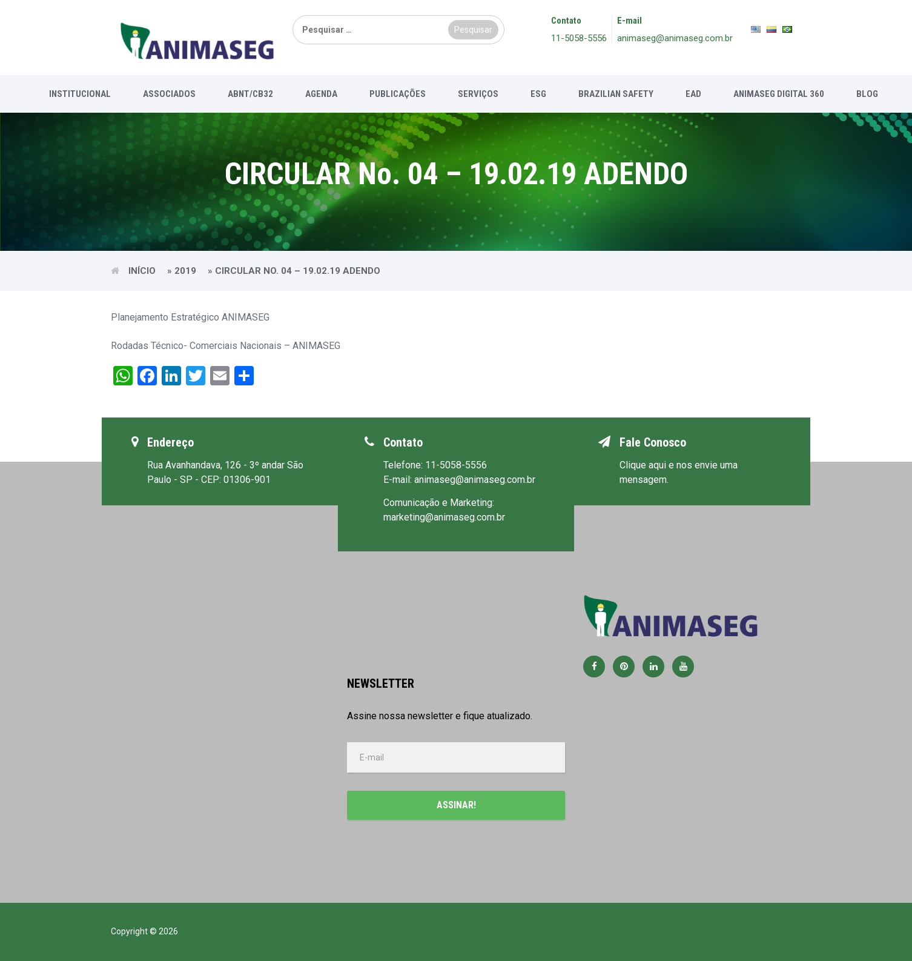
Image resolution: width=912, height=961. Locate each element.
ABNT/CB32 (250, 93)
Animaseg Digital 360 (778, 93)
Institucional (80, 93)
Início (142, 270)
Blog (867, 93)
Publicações (397, 93)
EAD (693, 93)
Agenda (321, 93)
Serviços (478, 93)
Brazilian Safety (615, 93)
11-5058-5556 (579, 38)
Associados (169, 93)
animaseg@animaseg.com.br (675, 38)
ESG (538, 93)
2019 (185, 270)
